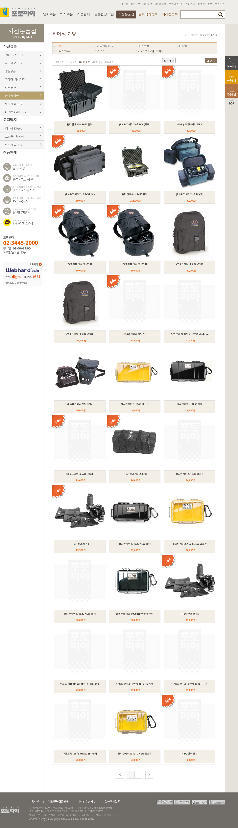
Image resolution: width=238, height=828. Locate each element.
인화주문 (49, 14)
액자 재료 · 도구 (14, 104)
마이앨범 (147, 4)
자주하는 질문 (205, 4)
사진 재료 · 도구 (14, 63)
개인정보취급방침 (58, 801)
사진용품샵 (126, 14)
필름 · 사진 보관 (14, 55)
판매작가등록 (147, 14)
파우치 (101, 51)
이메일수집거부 (87, 801)
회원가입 (135, 4)
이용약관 (34, 801)
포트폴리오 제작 (14, 136)
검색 (210, 61)
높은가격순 (84, 62)
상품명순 (109, 62)
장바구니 (190, 4)
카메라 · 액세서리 (15, 79)
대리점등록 (170, 14)
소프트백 (143, 46)
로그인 (124, 4)
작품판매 (83, 14)
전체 (58, 46)
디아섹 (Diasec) (13, 128)
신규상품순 (71, 62)
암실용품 (10, 71)
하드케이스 (63, 51)
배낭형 (183, 46)
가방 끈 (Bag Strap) (150, 51)
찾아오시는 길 (113, 801)
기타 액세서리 (105, 46)
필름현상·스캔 (104, 14)
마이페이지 (160, 4)
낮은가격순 (97, 62)
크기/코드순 (58, 62)
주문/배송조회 (176, 4)
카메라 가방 (12, 96)
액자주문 (66, 14)
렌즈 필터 (10, 87)
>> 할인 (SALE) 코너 (16, 112)
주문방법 (219, 4)
